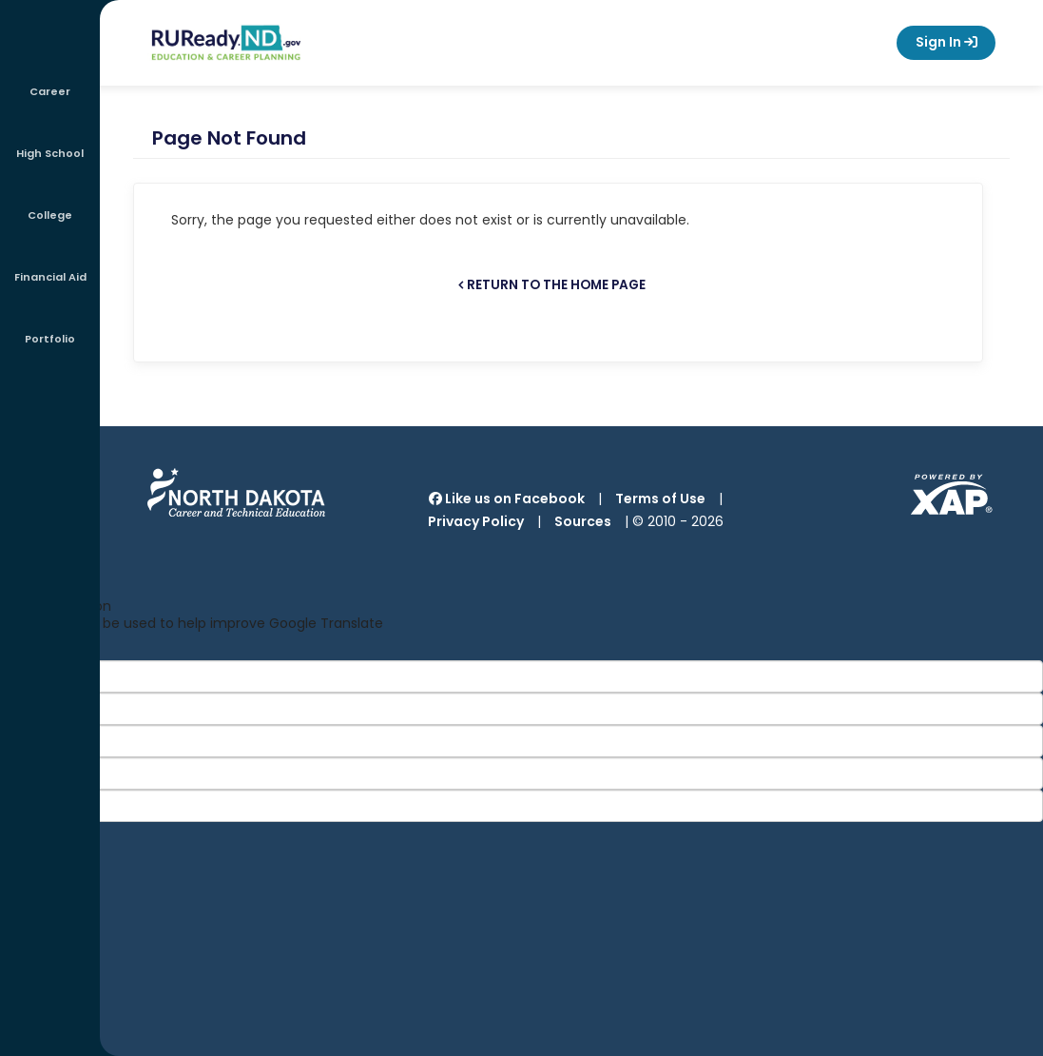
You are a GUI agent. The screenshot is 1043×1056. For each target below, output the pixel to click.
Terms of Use (660, 498)
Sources (582, 521)
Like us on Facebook (507, 498)
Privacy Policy (476, 521)
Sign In (945, 42)
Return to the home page (556, 285)
